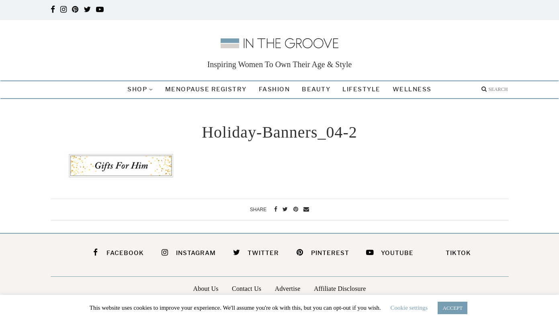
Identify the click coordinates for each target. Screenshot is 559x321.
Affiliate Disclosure (340, 287)
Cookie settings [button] (409, 308)
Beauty (316, 89)
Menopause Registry (206, 89)
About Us (206, 287)
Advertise (288, 287)
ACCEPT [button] (452, 308)
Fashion (274, 89)
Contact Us (246, 287)
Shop (137, 89)
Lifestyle (361, 89)
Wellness (412, 89)
